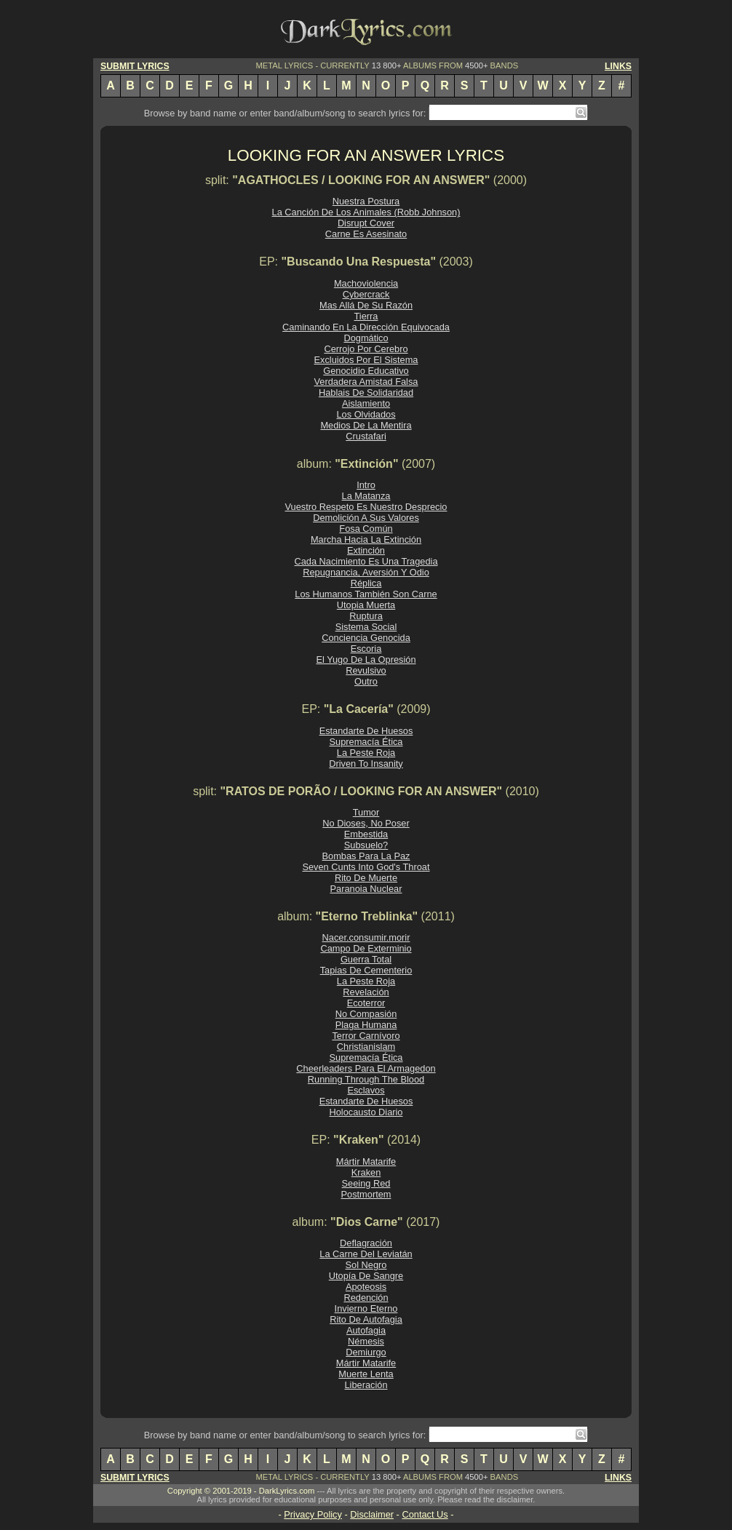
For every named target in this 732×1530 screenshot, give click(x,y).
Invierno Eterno (366, 1308)
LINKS (618, 66)
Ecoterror (366, 1002)
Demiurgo (366, 1352)
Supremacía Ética (365, 741)
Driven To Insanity (365, 763)
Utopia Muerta (366, 604)
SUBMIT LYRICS (135, 66)
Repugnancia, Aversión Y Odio (366, 572)
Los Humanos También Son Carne (366, 594)
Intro (366, 484)
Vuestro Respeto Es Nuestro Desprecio (366, 506)
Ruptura (366, 615)
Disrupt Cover (366, 223)
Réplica (366, 583)
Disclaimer (372, 1514)
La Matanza (366, 495)
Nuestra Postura (366, 201)
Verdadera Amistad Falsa (366, 381)
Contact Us (424, 1514)
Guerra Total (366, 959)
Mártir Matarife (366, 1161)
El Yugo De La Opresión (365, 659)
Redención (365, 1297)
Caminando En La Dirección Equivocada (366, 327)
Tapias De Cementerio (366, 970)
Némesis (366, 1341)
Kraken (366, 1172)
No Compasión (366, 1013)
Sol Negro (366, 1264)
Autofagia (366, 1330)
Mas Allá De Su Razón (366, 305)
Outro (366, 681)
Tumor (366, 812)
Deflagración (366, 1243)
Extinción (366, 550)
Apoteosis (366, 1286)
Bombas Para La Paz (366, 855)
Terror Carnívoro (365, 1035)
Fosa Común (365, 528)
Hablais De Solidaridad (366, 392)
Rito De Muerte (366, 877)
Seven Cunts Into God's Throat (365, 866)
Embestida (366, 834)
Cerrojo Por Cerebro (365, 348)
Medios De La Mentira (365, 425)
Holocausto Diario (365, 1112)
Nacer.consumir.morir (366, 937)
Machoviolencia (366, 283)
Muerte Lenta (365, 1373)
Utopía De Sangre (366, 1275)
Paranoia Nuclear (366, 888)
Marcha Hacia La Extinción (366, 539)
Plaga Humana (366, 1024)
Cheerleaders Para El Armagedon (365, 1068)
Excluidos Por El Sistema (366, 359)
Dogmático (365, 337)
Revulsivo (366, 670)
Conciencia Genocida (366, 637)
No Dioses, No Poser (365, 823)
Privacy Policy (313, 1514)
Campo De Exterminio (365, 948)
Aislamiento (366, 403)
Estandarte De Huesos (366, 730)
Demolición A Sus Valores (366, 517)
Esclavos (365, 1090)
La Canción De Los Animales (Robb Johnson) (366, 212)
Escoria (366, 648)
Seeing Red (366, 1183)
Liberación (365, 1384)
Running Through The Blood (366, 1079)
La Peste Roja (366, 752)
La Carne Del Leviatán (365, 1253)
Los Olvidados (365, 414)
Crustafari (366, 436)
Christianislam (366, 1046)
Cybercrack (366, 294)
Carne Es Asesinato (366, 233)
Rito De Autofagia (366, 1319)
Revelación (366, 992)
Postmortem (366, 1194)
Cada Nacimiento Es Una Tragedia (365, 561)
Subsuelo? (366, 845)
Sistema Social (366, 626)
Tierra (366, 316)
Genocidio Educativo (365, 370)
